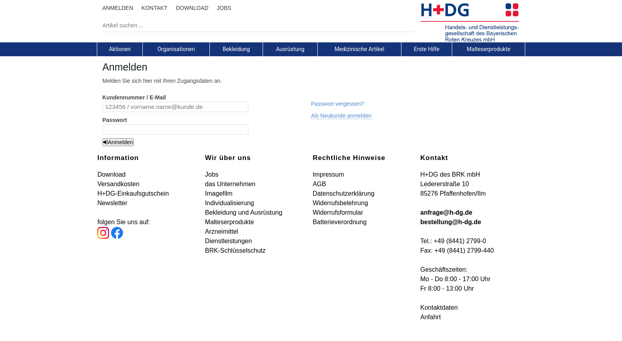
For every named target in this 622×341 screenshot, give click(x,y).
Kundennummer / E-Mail (134, 97)
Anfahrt (430, 317)
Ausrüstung (290, 49)
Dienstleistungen (228, 241)
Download (111, 174)
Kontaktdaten (439, 307)
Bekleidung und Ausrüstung (243, 212)
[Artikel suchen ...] (252, 25)
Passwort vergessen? (337, 104)
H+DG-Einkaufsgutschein (133, 193)
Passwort (114, 120)
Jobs (212, 174)
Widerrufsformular (338, 212)
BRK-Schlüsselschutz (235, 250)
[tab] (120, 49)
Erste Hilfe (426, 49)
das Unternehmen (230, 184)
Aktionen (120, 49)
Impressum (328, 174)
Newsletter (112, 203)
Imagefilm (218, 193)
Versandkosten (118, 184)
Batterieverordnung (340, 222)
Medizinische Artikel (359, 49)
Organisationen (176, 49)
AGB (319, 184)
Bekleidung (236, 49)
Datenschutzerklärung (343, 193)
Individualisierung (229, 203)
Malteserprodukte (489, 49)
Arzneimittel (221, 231)
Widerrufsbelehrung (340, 203)
